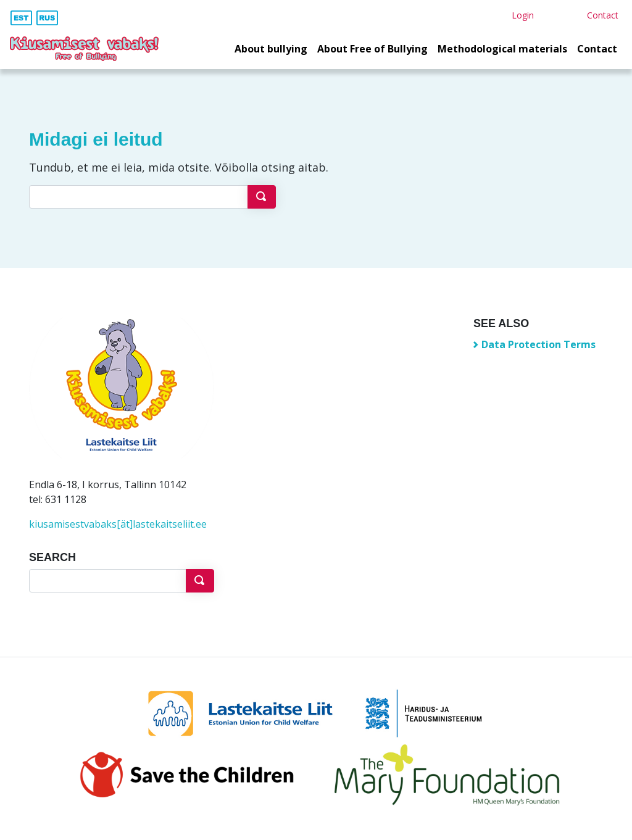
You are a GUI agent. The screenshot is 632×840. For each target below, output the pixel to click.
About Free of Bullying (372, 49)
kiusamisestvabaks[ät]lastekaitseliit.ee (118, 524)
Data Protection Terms (538, 344)
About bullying (271, 49)
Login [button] (523, 15)
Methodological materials (502, 49)
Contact (597, 49)
